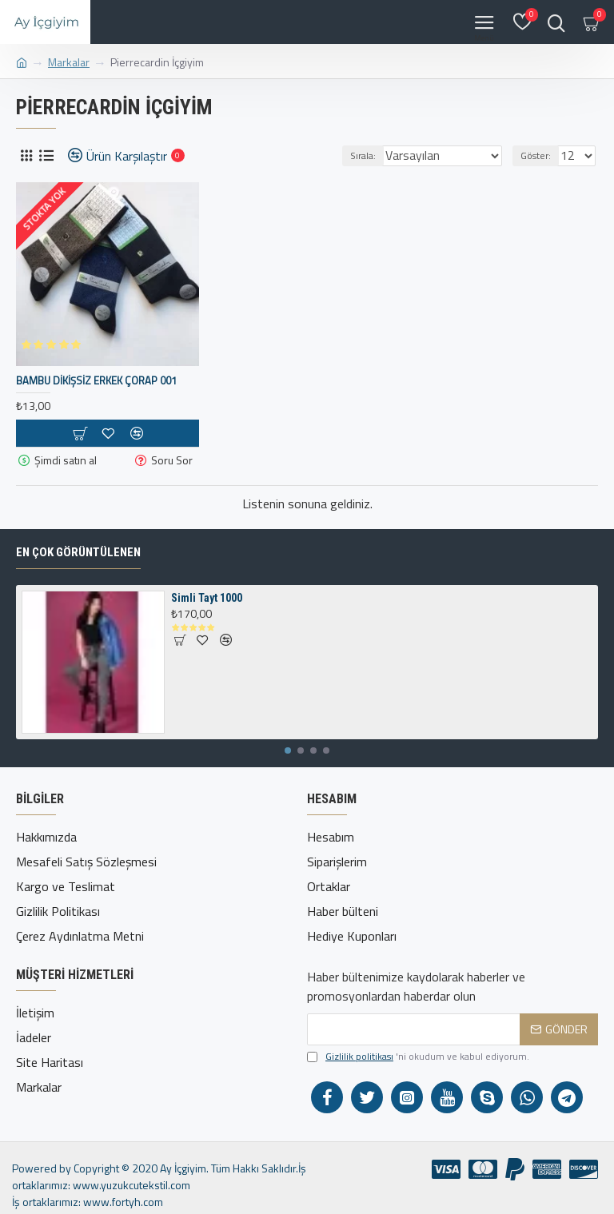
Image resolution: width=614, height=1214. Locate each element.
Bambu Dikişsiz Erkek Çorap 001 (96, 381)
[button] (288, 750)
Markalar (69, 62)
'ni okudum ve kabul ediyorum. (418, 1048)
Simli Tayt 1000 (206, 597)
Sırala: (363, 155)
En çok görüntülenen (78, 553)
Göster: (535, 155)
